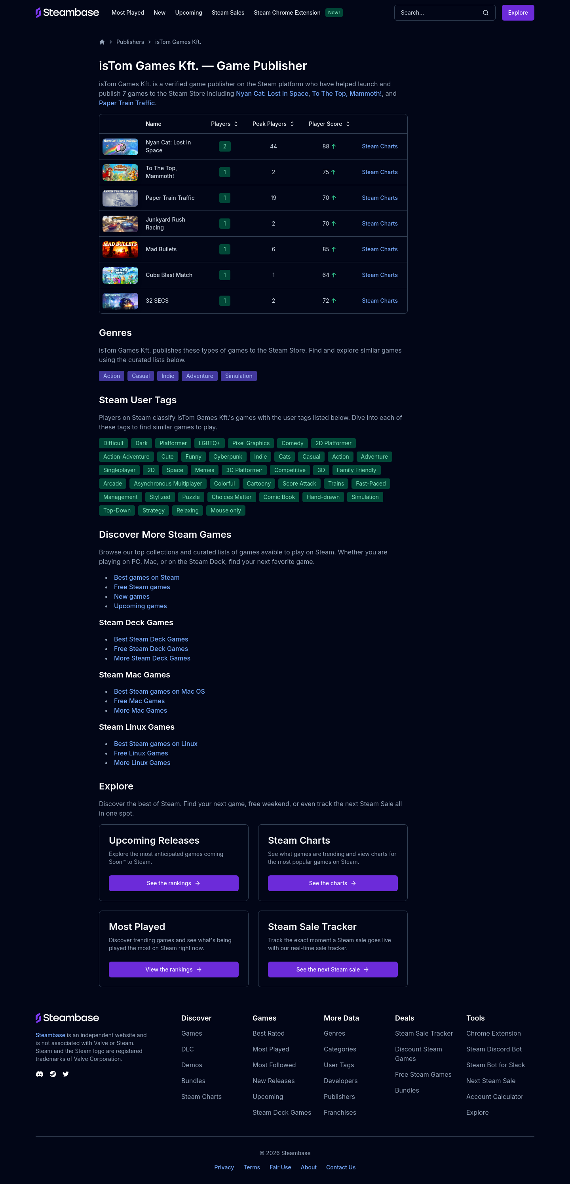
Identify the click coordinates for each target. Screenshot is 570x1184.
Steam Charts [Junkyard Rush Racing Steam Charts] (380, 223)
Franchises (340, 1112)
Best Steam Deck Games (151, 639)
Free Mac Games (139, 701)
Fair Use (280, 1167)
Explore (518, 12)
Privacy (224, 1167)
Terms (251, 1167)
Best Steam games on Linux (156, 744)
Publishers (130, 41)
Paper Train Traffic (127, 103)
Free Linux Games (141, 753)
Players (225, 124)
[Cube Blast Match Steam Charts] (120, 274)
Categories (340, 1049)
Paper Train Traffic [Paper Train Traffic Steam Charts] (170, 197)
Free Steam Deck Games (151, 649)
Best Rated (269, 1033)
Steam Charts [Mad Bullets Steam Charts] (380, 249)
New (159, 12)
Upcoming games (140, 606)
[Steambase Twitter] (66, 1074)
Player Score (330, 124)
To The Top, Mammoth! (347, 93)
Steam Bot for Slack (495, 1065)
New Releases (274, 1081)
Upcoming (188, 12)
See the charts (333, 883)
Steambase (50, 1035)
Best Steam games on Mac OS (159, 691)
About (309, 1167)
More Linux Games (142, 763)
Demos (191, 1065)
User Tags (339, 1065)
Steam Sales (228, 12)
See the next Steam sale (333, 969)
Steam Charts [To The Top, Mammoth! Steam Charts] (380, 172)
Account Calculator (494, 1097)
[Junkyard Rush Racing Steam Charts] (120, 223)
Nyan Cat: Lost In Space (272, 93)
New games (132, 596)
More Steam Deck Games (152, 658)
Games (191, 1033)
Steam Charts (201, 1097)
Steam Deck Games (282, 1112)
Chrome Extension (493, 1033)
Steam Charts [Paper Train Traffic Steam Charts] (380, 197)
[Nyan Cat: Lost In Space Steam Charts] (120, 145)
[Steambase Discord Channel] (40, 1074)
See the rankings (174, 883)
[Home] (102, 42)
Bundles (193, 1081)
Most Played (128, 12)
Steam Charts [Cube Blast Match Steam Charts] (380, 274)
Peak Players (274, 124)
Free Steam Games (423, 1074)
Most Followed (274, 1065)
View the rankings (173, 969)
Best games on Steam (147, 577)
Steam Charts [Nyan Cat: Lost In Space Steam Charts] (380, 146)
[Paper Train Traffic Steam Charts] (120, 197)
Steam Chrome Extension (287, 12)
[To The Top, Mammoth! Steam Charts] (120, 171)
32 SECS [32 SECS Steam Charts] (157, 300)
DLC (187, 1049)
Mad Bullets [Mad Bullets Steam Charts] (161, 249)
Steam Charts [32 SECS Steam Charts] (380, 300)
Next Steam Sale (491, 1081)
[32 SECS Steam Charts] (120, 300)
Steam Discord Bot (494, 1049)
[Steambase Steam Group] (53, 1074)
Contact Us (340, 1167)
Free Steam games (142, 587)
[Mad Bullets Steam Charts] (120, 248)
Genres (334, 1033)
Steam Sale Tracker (424, 1033)
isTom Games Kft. (178, 41)
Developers (341, 1081)
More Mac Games (140, 710)
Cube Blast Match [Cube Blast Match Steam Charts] (169, 274)
